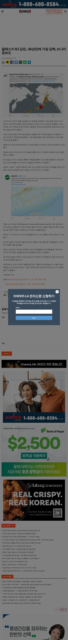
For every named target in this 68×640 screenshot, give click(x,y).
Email (18, 308)
